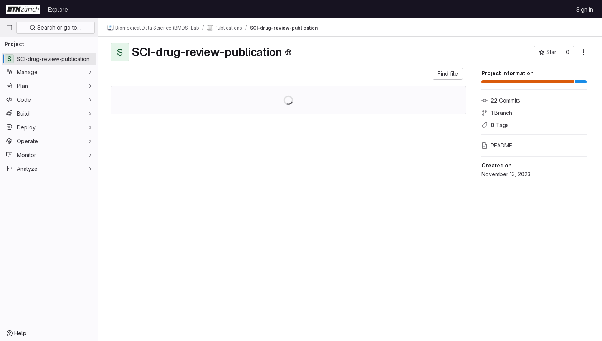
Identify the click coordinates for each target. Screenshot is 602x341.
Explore (58, 9)
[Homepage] (23, 9)
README (496, 145)
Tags (495, 125)
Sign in (584, 9)
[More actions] (583, 52)
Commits (500, 100)
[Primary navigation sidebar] (9, 28)
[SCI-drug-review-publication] (49, 59)
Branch (496, 112)
